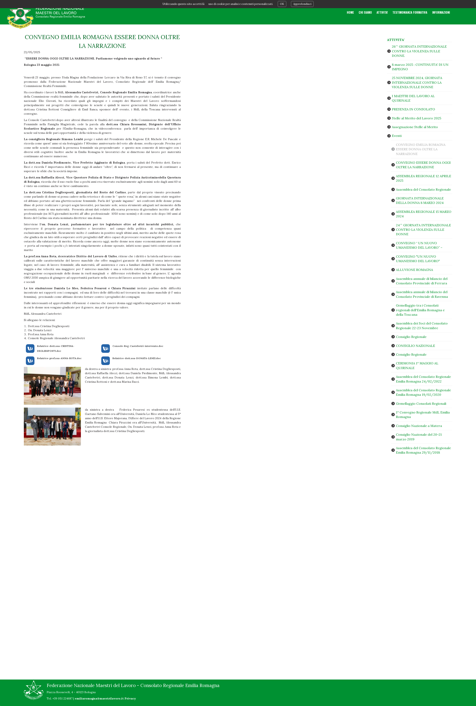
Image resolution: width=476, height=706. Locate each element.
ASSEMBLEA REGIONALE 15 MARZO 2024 (423, 214)
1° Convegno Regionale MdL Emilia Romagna (423, 414)
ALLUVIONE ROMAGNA (414, 270)
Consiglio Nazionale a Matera (419, 426)
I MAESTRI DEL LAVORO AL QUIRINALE (413, 98)
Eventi (397, 136)
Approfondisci (302, 4)
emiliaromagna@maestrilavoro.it (99, 698)
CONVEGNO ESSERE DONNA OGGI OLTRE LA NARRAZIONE (423, 165)
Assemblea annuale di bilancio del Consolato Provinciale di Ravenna (422, 294)
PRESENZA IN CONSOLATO (413, 109)
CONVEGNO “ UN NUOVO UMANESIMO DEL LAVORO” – (419, 245)
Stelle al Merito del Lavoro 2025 (416, 118)
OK (282, 4)
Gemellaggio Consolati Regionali (421, 403)
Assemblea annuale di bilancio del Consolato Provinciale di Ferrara (421, 281)
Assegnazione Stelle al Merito (415, 127)
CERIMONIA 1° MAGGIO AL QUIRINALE (417, 365)
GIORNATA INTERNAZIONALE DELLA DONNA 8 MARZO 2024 (420, 200)
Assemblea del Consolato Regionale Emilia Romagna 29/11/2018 (423, 450)
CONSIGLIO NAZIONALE (415, 346)
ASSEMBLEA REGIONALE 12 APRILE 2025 (423, 178)
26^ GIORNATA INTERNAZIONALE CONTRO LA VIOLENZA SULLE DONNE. (419, 51)
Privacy (130, 698)
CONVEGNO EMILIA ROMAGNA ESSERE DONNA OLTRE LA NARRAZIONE (420, 149)
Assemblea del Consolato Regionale (423, 189)
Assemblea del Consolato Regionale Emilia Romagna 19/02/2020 (423, 392)
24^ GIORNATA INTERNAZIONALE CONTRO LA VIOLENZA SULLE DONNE (423, 229)
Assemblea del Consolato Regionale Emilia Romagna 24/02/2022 (423, 379)
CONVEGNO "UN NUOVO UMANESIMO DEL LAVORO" (418, 258)
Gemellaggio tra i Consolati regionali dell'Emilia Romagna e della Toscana (420, 310)
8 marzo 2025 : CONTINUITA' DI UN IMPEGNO (420, 67)
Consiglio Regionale (411, 337)
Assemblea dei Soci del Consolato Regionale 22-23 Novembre (422, 325)
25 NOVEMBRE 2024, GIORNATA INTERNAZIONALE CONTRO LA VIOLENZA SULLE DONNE (417, 82)
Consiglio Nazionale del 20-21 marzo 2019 (419, 436)
